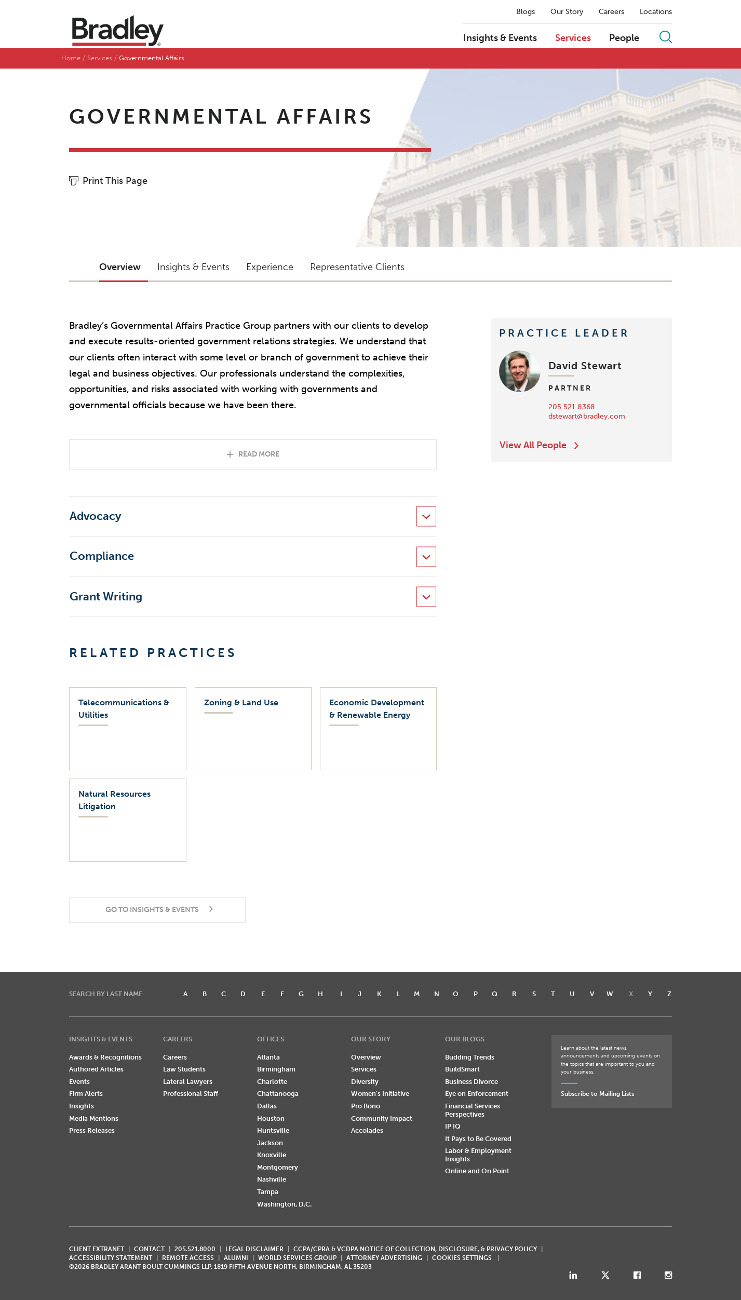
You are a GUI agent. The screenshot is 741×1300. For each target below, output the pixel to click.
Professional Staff (190, 1093)
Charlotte (272, 1081)
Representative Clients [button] (357, 267)
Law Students (184, 1069)
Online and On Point (477, 1171)
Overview (366, 1057)
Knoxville (271, 1155)
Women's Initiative (380, 1093)
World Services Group (297, 1258)
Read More (258, 454)
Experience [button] (269, 267)
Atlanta (268, 1057)
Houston (271, 1118)
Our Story (566, 12)
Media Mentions (93, 1118)
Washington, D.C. (284, 1204)
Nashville (271, 1179)
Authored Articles (96, 1069)
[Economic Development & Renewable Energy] (378, 728)
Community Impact (381, 1118)
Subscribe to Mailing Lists (597, 1093)
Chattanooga (278, 1093)
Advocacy (95, 516)
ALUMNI (236, 1258)
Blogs (525, 12)
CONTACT (149, 1249)
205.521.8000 (194, 1249)
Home (70, 58)
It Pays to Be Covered (478, 1139)
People (624, 38)
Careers (611, 12)
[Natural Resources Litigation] (127, 820)
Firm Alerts (86, 1093)
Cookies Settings (462, 1258)
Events (79, 1081)
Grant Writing (106, 596)
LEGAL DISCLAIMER (254, 1249)
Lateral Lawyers (187, 1081)
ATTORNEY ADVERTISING (384, 1258)
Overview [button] (120, 267)
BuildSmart (462, 1069)
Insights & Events (500, 38)
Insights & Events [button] (193, 267)
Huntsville (273, 1130)
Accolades (367, 1130)
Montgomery (277, 1167)
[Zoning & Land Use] (253, 728)
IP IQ (453, 1126)
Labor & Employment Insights (478, 1155)
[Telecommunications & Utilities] (127, 728)
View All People (533, 445)
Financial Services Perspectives (472, 1110)
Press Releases (92, 1130)
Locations (656, 12)
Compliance (102, 556)
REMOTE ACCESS (188, 1258)
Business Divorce (471, 1081)
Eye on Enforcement (476, 1093)
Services (573, 38)
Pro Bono (365, 1106)
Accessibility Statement (110, 1258)
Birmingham (276, 1069)
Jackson (270, 1143)
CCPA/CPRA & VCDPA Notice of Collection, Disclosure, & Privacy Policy (415, 1249)
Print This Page (115, 180)
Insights (81, 1106)
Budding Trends (469, 1057)
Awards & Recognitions (105, 1057)
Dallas (267, 1106)
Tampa (267, 1192)
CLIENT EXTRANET (96, 1249)
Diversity (365, 1081)
